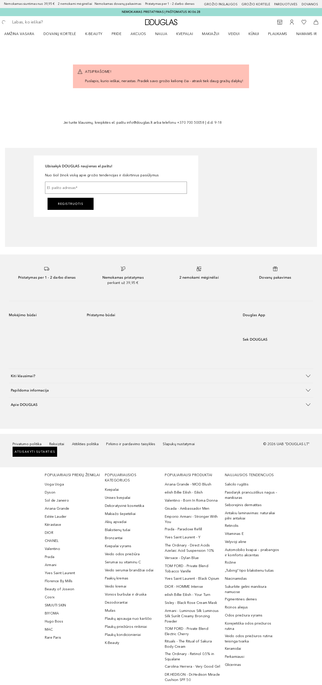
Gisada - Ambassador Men (187, 508)
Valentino (52, 549)
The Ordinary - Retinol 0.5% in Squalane (189, 656)
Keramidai (233, 648)
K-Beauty (112, 643)
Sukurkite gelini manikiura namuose (246, 589)
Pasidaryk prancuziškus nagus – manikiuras (251, 495)
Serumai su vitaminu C (123, 562)
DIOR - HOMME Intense (184, 586)
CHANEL (52, 541)
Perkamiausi (234, 657)
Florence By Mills (58, 581)
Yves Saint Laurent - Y (182, 537)
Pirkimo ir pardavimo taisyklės (130, 444)
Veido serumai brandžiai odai (129, 570)
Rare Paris (53, 637)
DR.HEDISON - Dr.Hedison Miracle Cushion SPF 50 (192, 677)
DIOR (49, 533)
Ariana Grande (57, 508)
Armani (50, 565)
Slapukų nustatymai (179, 444)
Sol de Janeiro (57, 500)
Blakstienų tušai (118, 530)
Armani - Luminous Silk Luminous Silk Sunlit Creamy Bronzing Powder (192, 616)
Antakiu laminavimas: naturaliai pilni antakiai (250, 515)
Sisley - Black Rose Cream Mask (191, 603)
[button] (161, 376)
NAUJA (161, 34)
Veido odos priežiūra (122, 554)
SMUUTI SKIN (55, 605)
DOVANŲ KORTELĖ (60, 34)
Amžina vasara (19, 34)
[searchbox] (49, 22)
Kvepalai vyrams (118, 546)
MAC (49, 629)
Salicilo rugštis (237, 484)
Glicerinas (233, 665)
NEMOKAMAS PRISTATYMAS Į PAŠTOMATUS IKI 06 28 (161, 12)
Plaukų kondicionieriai (123, 635)
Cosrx (50, 597)
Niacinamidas (236, 578)
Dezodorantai (116, 602)
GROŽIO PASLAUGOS (220, 4)
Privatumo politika (27, 444)
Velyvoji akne (236, 542)
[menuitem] (22, 34)
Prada (49, 557)
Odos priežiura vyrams (244, 615)
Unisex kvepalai (118, 498)
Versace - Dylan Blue (182, 558)
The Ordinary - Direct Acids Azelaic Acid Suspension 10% (189, 548)
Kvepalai (184, 34)
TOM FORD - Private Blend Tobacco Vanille (186, 568)
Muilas (110, 610)
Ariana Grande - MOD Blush (188, 484)
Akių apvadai (116, 522)
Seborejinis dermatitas (243, 505)
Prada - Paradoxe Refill (183, 529)
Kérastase (53, 525)
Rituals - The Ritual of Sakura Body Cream (188, 644)
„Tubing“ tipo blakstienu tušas (249, 570)
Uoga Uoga (54, 484)
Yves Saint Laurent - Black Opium (192, 578)
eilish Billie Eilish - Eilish (184, 492)
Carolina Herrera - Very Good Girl (192, 666)
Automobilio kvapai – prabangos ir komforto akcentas (252, 552)
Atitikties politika (85, 444)
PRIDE (117, 34)
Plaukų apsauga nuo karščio (128, 618)
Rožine (230, 562)
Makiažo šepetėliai (120, 514)
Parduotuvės (286, 4)
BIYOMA (52, 613)
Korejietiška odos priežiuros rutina (248, 626)
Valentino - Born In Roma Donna (191, 500)
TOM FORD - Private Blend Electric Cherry (186, 631)
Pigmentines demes (241, 599)
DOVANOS (310, 4)
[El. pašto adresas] (116, 188)
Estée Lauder (55, 516)
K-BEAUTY (94, 34)
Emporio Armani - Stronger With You (191, 519)
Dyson (50, 492)
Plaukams (277, 34)
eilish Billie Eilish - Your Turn (187, 595)
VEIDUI (233, 34)
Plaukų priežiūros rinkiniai (126, 627)
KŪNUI (254, 34)
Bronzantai (114, 538)
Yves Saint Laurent (60, 573)
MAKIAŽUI (210, 34)
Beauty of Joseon (59, 589)
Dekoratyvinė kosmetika (124, 506)
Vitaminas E (234, 534)
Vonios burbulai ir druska (126, 594)
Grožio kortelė (256, 4)
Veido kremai (115, 586)
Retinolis (232, 526)
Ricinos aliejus (236, 607)
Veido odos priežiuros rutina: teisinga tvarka (249, 638)
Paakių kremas (117, 578)
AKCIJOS (138, 34)
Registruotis (70, 204)
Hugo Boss (54, 621)
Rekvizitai (56, 444)
